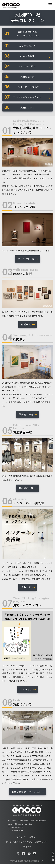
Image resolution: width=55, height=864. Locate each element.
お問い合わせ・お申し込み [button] (26, 791)
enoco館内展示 (27, 66)
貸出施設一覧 (27, 76)
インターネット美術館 (27, 86)
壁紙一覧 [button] (26, 324)
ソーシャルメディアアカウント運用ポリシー (27, 841)
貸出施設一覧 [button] (26, 488)
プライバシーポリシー (26, 837)
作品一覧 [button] (26, 587)
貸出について (27, 107)
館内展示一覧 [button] (26, 414)
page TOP (53, 856)
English (27, 846)
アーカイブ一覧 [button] (26, 259)
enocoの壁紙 (27, 56)
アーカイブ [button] (26, 689)
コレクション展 (27, 45)
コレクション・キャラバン (27, 97)
